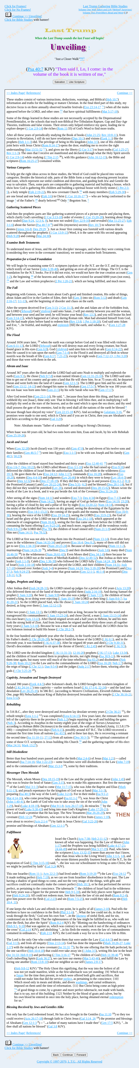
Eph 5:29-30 (117, 192)
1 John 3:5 (89, 950)
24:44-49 (60, 849)
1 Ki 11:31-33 (62, 652)
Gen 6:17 (49, 356)
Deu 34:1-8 (97, 554)
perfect (67, 978)
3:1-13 (22, 301)
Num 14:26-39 (32, 550)
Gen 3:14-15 (15, 318)
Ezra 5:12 (12, 698)
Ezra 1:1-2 (31, 716)
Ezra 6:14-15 (71, 716)
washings (81, 982)
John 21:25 (93, 135)
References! (33, 93)
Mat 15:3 (54, 766)
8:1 (127, 481)
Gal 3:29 (56, 419)
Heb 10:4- (34, 950)
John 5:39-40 (49, 269)
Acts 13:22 (32, 619)
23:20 (124, 501)
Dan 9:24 (28, 220)
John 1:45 (118, 779)
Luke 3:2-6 (64, 794)
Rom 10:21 (24, 663)
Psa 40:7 (35, 68)
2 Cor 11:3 (65, 307)
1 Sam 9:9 (52, 595)
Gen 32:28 (22, 448)
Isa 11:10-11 (35, 737)
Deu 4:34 (88, 498)
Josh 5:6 (103, 550)
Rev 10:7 (94, 225)
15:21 (43, 511)
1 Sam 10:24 (80, 602)
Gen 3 (77, 297)
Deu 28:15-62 (100, 488)
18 (90, 518)
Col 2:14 (25, 929)
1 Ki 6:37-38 (52, 642)
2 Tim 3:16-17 (62, 955)
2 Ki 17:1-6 (90, 687)
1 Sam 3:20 (25, 595)
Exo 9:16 (117, 467)
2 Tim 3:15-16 (40, 863)
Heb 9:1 (12, 926)
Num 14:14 (105, 504)
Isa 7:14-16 (28, 761)
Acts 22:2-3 (50, 873)
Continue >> (124, 93)
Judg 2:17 (84, 666)
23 (108, 515)
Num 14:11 (46, 498)
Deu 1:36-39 (47, 561)
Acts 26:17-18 (73, 805)
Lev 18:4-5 (118, 477)
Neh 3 (11, 722)
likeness (81, 915)
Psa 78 (47, 529)
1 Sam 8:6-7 (114, 598)
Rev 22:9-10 (81, 220)
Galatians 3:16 (113, 412)
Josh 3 (46, 568)
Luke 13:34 (120, 652)
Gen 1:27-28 (117, 325)
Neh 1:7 (117, 663)
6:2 (84, 484)
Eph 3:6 (47, 196)
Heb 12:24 (25, 817)
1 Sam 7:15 (95, 595)
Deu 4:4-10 (34, 477)
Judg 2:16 (91, 591)
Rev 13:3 (89, 314)
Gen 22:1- (40, 396)
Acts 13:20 (123, 588)
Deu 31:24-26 (108, 491)
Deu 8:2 (89, 542)
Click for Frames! (15, 6)
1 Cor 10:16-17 (75, 196)
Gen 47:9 (77, 448)
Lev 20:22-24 (52, 484)
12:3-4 (39, 220)
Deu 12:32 (24, 481)
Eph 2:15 (46, 933)
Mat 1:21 (108, 758)
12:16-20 (78, 652)
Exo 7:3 (76, 498)
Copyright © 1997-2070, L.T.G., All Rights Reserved (69, 1061)
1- (75, 892)
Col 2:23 (50, 898)
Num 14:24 (75, 568)
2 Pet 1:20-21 (63, 281)
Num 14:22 (47, 501)
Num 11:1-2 (116, 546)
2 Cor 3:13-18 (53, 217)
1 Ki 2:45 (90, 646)
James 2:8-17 (94, 961)
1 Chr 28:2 (63, 629)
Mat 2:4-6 (83, 758)
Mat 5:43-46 (91, 958)
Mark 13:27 (29, 745)
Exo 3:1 (73, 467)
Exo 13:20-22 (88, 504)
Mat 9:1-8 (57, 805)
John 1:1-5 (112, 856)
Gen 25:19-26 (15, 435)
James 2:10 (102, 908)
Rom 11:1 (36, 873)
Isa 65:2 (92, 659)
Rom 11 (62, 128)
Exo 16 (120, 511)
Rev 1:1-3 (13, 153)
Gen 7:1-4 (63, 352)
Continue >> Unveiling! (27, 16)
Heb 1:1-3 (25, 142)
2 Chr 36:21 (113, 711)
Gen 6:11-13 (15, 345)
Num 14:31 (113, 564)
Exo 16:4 (77, 542)
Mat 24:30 (43, 236)
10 (77, 892)
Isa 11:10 (105, 1014)
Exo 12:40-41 (94, 463)
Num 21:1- (101, 529)
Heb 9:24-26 (20, 895)
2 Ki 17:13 (104, 652)
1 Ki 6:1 (108, 639)
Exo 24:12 (50, 474)
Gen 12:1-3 (88, 571)
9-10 (21, 926)
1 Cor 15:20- (92, 217)
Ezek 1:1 (106, 138)
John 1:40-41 (15, 801)
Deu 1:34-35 (27, 546)
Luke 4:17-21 (116, 845)
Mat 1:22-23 (44, 761)
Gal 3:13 (12, 943)
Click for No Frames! (18, 9)
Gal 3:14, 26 (88, 1018)
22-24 (101, 687)
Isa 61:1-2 (71, 798)
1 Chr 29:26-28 (39, 639)
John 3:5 (92, 142)
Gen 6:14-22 (113, 349)
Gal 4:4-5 (106, 939)
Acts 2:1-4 (41, 821)
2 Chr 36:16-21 (122, 694)
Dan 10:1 (78, 138)
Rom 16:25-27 (29, 161)
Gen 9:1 (19, 376)
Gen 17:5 (107, 1023)
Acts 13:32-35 (82, 852)
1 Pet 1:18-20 (91, 321)
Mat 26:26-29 (95, 812)
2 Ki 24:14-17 (24, 687)
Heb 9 (69, 892)
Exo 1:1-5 (70, 452)
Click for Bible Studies (19, 19)
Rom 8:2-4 (120, 895)
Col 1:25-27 (120, 149)
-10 (80, 467)
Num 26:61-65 (55, 554)
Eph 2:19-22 (36, 192)
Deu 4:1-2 (117, 481)
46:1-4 (100, 571)
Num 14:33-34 (45, 542)
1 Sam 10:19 (66, 598)
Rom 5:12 (100, 297)
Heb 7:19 (42, 877)
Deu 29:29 (39, 229)
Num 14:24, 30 (105, 561)
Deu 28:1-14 (115, 484)
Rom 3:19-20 (88, 873)
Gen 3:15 (58, 782)
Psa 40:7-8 (43, 225)
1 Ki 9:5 (120, 646)
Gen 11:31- (88, 376)
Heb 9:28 (13, 236)
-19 (99, 591)
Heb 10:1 (83, 884)
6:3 (18, 575)
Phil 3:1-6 (67, 912)
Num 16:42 (48, 522)
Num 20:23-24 (57, 546)
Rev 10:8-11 (109, 135)
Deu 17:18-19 (48, 481)
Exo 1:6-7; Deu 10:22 (20, 467)
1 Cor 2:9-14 (34, 128)
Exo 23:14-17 (92, 107)
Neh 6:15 (57, 729)
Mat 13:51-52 (34, 149)
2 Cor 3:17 (86, 149)
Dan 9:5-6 (51, 666)
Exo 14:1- (34, 511)
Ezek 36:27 (44, 958)
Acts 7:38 (84, 838)
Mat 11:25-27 (116, 220)
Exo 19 (56, 515)
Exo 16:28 (94, 474)
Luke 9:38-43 (33, 809)
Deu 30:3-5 (81, 737)
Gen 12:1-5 (71, 383)
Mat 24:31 (13, 745)
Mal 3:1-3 (31, 787)
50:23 (17, 456)
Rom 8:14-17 (50, 145)
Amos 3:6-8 (24, 229)
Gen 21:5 (53, 390)
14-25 (65, 515)
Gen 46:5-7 (31, 452)
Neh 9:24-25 (21, 571)
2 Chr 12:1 (36, 666)
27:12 (47, 737)
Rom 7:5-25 (75, 898)
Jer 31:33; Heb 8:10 (19, 955)
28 (101, 217)
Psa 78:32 (40, 532)
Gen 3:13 (52, 307)
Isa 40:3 (25, 794)
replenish (63, 325)
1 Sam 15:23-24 (57, 615)
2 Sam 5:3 (27, 625)
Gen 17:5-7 (88, 386)
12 (27, 968)
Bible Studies (119, 6)
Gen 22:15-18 (64, 412)
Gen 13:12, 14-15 (24, 386)
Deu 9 (63, 550)
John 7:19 (123, 761)
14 (48, 396)
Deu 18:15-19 (50, 779)
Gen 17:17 (105, 390)
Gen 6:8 (42, 349)
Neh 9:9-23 (14, 529)
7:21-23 (62, 356)
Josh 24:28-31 (38, 588)
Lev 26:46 (69, 477)
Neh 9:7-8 (46, 376)
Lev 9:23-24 (51, 525)
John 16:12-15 (97, 157)
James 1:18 (102, 817)
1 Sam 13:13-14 (110, 615)
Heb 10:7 (112, 99)
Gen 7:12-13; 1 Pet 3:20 (112, 356)
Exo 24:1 (82, 518)
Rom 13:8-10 (39, 961)
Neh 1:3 (62, 719)
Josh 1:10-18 (26, 564)
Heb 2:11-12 (99, 838)
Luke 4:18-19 (29, 805)
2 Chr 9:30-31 (115, 642)
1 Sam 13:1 (34, 612)
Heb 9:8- (20, 968)
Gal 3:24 (51, 866)
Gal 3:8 (52, 1026)
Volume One (105, 9)
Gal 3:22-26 (89, 821)
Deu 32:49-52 (88, 557)
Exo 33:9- (101, 515)
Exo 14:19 (113, 501)
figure (20, 975)
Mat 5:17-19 (110, 111)
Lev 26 (57, 488)
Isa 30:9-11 (107, 656)
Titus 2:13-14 (56, 943)
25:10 (98, 376)
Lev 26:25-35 (29, 691)
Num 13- (99, 539)
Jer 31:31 (64, 947)
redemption (116, 997)
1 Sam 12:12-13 (50, 605)
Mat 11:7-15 (63, 787)
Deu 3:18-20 (92, 568)
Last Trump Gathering (96, 6)
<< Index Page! (16, 93)
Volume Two (103, 12)
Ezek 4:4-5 (37, 684)
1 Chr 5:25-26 (22, 671)
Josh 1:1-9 (22, 561)
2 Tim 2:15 (51, 157)
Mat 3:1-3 (99, 790)
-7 (71, 629)
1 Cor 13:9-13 (58, 232)
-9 (61, 766)
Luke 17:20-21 (98, 809)
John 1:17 (64, 474)
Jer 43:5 (60, 733)
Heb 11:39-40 (109, 955)
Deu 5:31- (75, 484)
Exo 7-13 (114, 498)
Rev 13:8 (75, 321)
